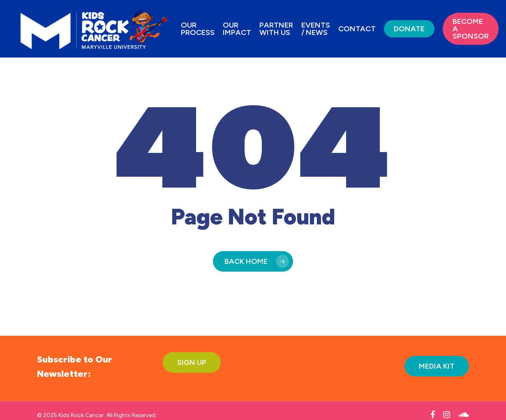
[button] (192, 362)
